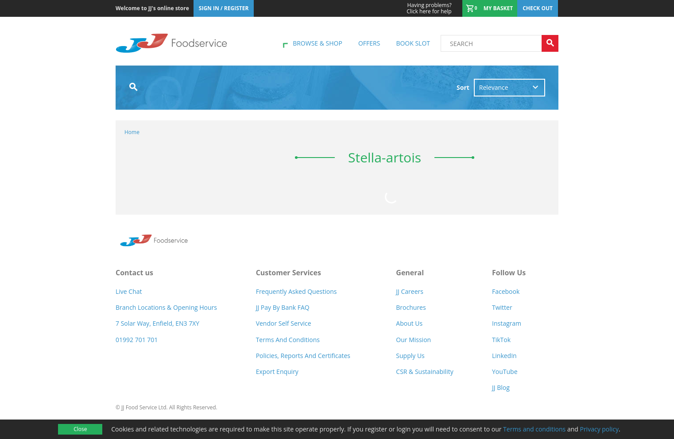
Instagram (506, 323)
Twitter (502, 307)
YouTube (505, 371)
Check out (538, 8)
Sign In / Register (224, 8)
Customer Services (288, 272)
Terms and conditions (534, 429)
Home (131, 132)
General (410, 272)
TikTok (501, 339)
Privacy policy (599, 429)
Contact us (134, 272)
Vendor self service (283, 323)
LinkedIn (504, 355)
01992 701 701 (137, 339)
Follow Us (509, 272)
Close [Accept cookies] (80, 429)
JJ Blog (501, 387)
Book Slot (413, 43)
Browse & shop (317, 43)
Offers (369, 43)
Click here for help (429, 8)
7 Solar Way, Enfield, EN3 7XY (157, 323)
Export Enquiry (277, 371)
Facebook (505, 291)
